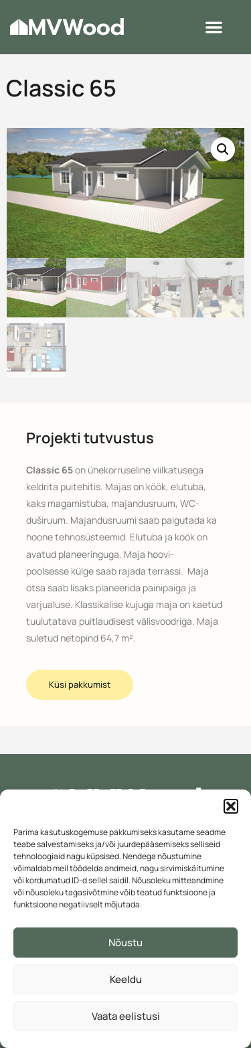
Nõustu (125, 942)
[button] (231, 806)
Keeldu (126, 979)
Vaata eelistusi (126, 1016)
